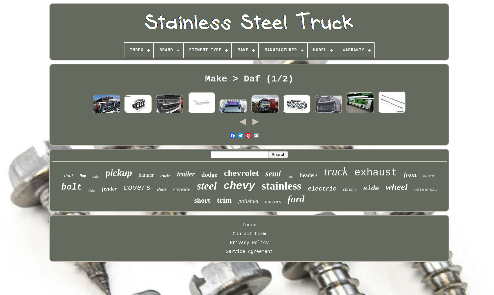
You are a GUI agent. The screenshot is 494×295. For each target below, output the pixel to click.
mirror (428, 175)
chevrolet (241, 173)
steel (207, 186)
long (290, 176)
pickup (119, 173)
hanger (146, 175)
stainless (281, 186)
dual (68, 175)
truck (336, 171)
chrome (349, 189)
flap (83, 175)
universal (425, 189)
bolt (71, 187)
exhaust (375, 172)
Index (249, 225)
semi (273, 173)
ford (295, 198)
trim (224, 200)
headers (308, 175)
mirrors (273, 201)
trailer (186, 174)
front (410, 174)
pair (95, 176)
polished (248, 201)
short (202, 200)
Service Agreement (249, 251)
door (162, 189)
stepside (181, 189)
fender (109, 189)
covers (137, 188)
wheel (397, 187)
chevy (239, 186)
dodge (209, 174)
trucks (165, 175)
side (371, 188)
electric (322, 189)
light (92, 190)
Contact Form (249, 234)
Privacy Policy (249, 242)
